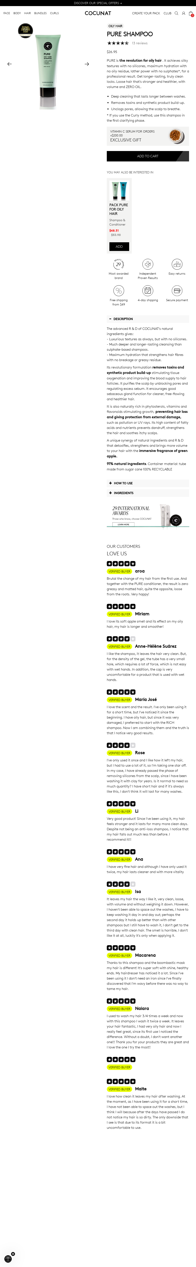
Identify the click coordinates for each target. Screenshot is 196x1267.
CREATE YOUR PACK (146, 13)
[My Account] (184, 13)
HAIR (27, 13)
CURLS (54, 13)
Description (121, 318)
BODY (17, 13)
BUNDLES (40, 13)
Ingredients (121, 492)
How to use (121, 483)
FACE (6, 13)
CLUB (167, 13)
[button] (8, 1259)
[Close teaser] (13, 1254)
